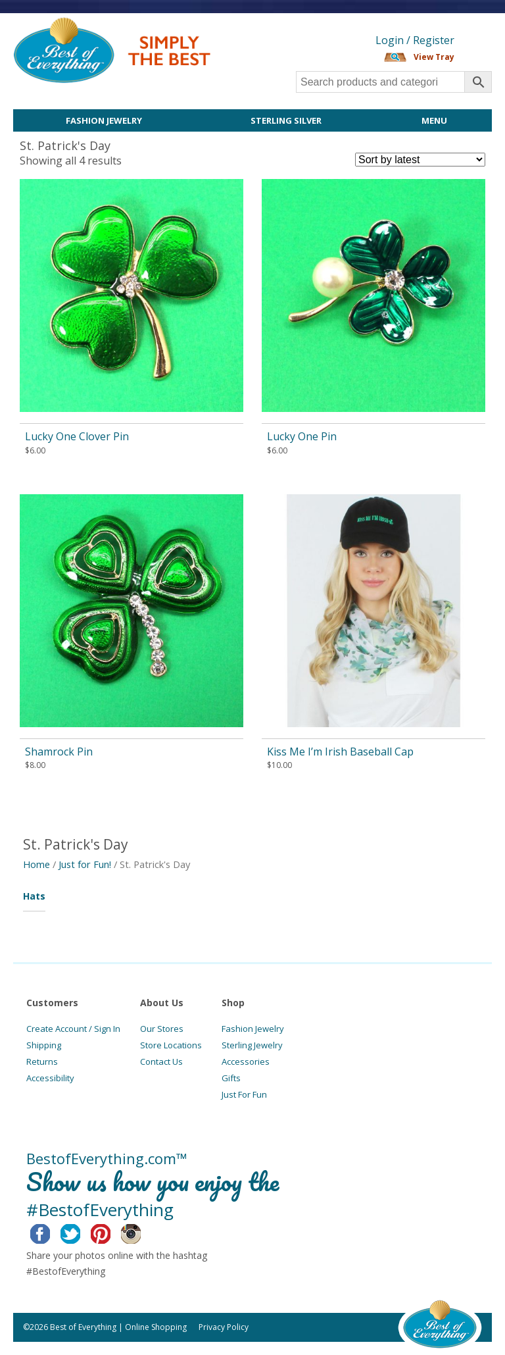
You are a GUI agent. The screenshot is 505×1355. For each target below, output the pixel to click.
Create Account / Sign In (73, 1029)
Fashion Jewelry (104, 120)
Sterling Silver (286, 120)
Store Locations (171, 1045)
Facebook (50, 1232)
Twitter (80, 1232)
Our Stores (161, 1029)
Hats (34, 896)
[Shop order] (420, 159)
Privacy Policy (224, 1327)
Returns (42, 1061)
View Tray (434, 57)
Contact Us (161, 1061)
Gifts (231, 1078)
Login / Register (414, 40)
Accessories (246, 1061)
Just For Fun (244, 1094)
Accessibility (50, 1078)
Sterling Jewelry (252, 1045)
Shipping (43, 1045)
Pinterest (110, 1232)
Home (36, 864)
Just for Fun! (85, 864)
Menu (434, 120)
